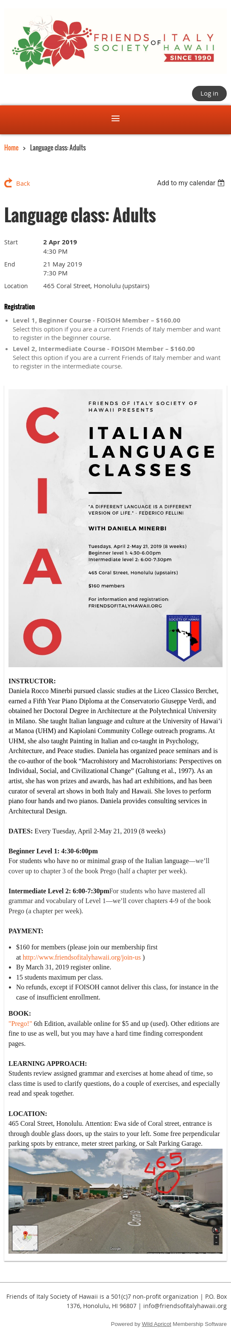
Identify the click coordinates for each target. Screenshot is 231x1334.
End (9, 264)
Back (23, 183)
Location (16, 286)
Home (11, 147)
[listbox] (192, 183)
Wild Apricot (156, 1324)
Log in (209, 93)
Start (11, 242)
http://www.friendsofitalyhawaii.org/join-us (82, 957)
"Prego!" (20, 1023)
